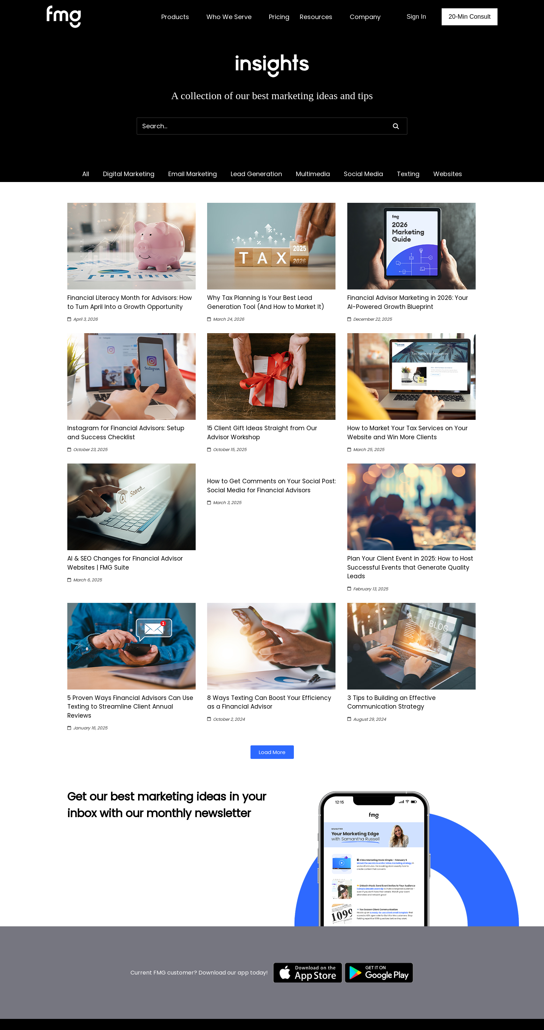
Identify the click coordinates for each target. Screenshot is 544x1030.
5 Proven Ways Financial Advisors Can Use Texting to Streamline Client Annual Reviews (130, 707)
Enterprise (365, 1001)
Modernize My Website (284, 1018)
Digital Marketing (128, 174)
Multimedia (313, 174)
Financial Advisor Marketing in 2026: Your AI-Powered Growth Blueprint (407, 302)
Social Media (363, 174)
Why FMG (437, 1018)
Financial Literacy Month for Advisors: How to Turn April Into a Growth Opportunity (129, 302)
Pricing (360, 1017)
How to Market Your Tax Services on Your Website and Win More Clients (407, 432)
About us (436, 1010)
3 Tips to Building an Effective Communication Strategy (391, 702)
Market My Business (280, 1010)
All (85, 174)
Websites (447, 174)
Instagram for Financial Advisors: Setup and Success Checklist (125, 432)
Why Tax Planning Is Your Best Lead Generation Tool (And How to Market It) (265, 302)
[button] (272, 752)
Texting (408, 174)
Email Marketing (192, 174)
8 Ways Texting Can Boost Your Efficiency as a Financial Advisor (269, 702)
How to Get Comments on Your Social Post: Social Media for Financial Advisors (271, 485)
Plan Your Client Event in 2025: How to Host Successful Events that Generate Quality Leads (410, 567)
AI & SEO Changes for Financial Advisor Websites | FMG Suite (125, 563)
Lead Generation (256, 174)
